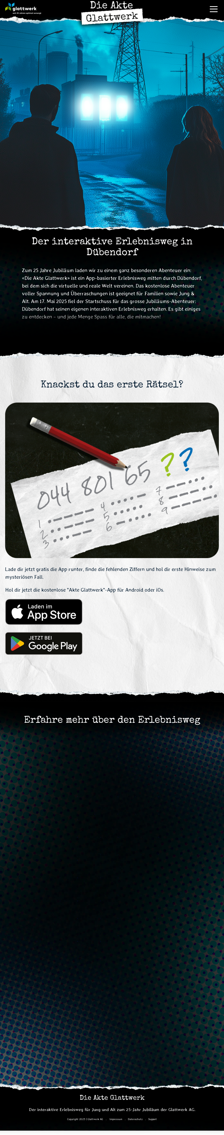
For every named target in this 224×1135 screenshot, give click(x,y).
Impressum (116, 1119)
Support (152, 1119)
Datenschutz (135, 1119)
